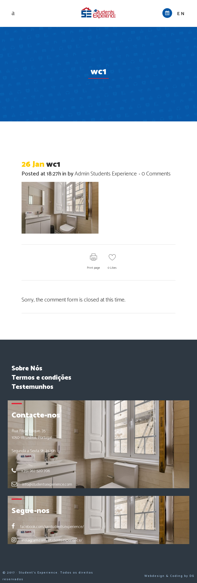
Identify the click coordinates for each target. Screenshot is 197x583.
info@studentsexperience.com (47, 484)
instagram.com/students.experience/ (52, 540)
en (181, 14)
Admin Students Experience (106, 174)
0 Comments (156, 174)
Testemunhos (32, 387)
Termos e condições (41, 377)
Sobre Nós (27, 368)
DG (192, 576)
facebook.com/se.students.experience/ (52, 526)
